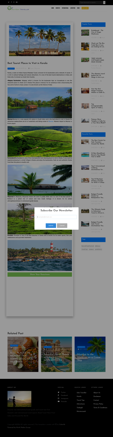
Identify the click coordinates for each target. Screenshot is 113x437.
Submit (51, 225)
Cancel (62, 225)
